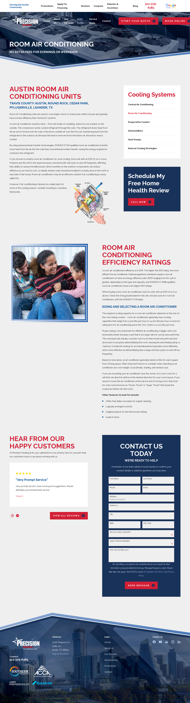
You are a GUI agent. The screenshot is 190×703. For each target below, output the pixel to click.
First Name (114, 479)
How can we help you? (119, 550)
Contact (108, 672)
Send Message (141, 585)
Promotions (47, 6)
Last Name (147, 479)
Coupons (98, 6)
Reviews (85, 6)
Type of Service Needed (120, 541)
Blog (135, 6)
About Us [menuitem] (57, 21)
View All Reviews (69, 515)
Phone (112, 488)
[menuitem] (152, 104)
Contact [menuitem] (106, 21)
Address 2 (114, 505)
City (111, 514)
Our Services (110, 654)
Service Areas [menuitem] (93, 21)
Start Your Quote (138, 21)
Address (113, 496)
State (112, 523)
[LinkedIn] (179, 641)
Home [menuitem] (47, 21)
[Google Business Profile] (166, 641)
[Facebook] (154, 641)
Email (145, 488)
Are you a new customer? (120, 532)
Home (107, 642)
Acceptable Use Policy (153, 572)
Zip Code (147, 523)
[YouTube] (160, 641)
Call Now (141, 201)
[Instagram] (172, 641)
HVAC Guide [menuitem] (80, 21)
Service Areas (111, 660)
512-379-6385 (19, 659)
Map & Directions (60, 654)
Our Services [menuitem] (68, 21)
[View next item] (17, 515)
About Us (109, 648)
